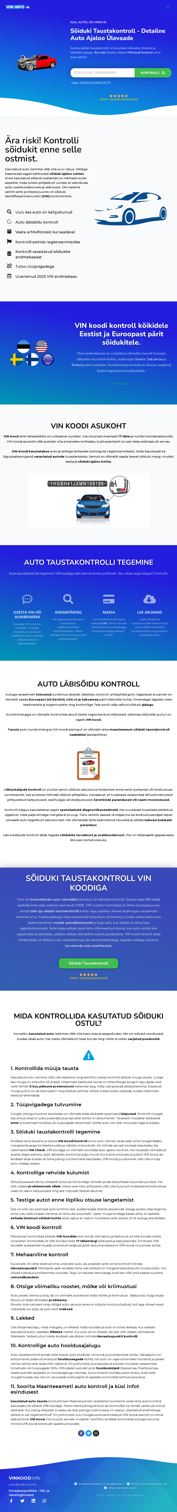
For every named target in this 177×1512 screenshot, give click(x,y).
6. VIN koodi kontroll (36, 1227)
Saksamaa (155, 359)
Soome (140, 359)
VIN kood (11, 436)
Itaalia (15, 1373)
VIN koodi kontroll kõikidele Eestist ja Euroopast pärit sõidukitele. (121, 334)
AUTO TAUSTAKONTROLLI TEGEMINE (88, 562)
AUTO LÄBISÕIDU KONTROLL (88, 684)
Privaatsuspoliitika (23, 1491)
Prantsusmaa (148, 1368)
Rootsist (78, 365)
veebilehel (78, 735)
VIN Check (37, 1150)
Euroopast (37, 699)
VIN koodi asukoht (21, 441)
